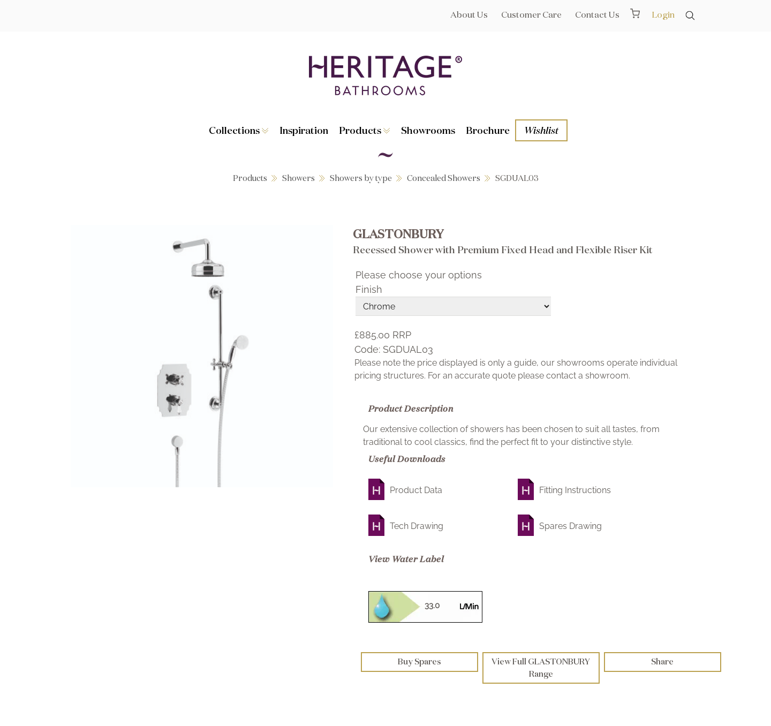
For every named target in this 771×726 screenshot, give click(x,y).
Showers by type (361, 178)
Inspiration (303, 130)
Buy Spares (419, 661)
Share (662, 661)
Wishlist (541, 130)
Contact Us (597, 14)
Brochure (488, 130)
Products (364, 130)
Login (663, 14)
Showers (298, 178)
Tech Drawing (416, 526)
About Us (469, 14)
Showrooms (428, 130)
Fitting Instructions (575, 490)
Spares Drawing (570, 526)
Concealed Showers (443, 178)
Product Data (416, 490)
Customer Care (531, 14)
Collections (239, 130)
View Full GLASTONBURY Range (541, 667)
